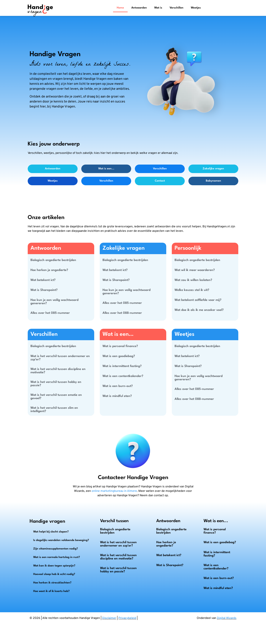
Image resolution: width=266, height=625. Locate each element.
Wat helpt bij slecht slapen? (51, 531)
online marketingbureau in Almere (114, 491)
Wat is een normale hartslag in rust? (56, 557)
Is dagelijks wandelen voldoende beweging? (61, 540)
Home (120, 7)
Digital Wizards (226, 618)
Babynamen (213, 181)
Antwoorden (139, 7)
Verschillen (176, 7)
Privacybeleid (127, 618)
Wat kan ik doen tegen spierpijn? (54, 565)
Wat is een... (106, 168)
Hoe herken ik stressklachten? (52, 582)
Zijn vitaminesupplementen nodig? (55, 548)
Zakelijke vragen (213, 168)
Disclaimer (109, 618)
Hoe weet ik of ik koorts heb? (51, 591)
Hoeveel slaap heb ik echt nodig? (54, 574)
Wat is (158, 7)
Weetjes (196, 7)
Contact (160, 181)
